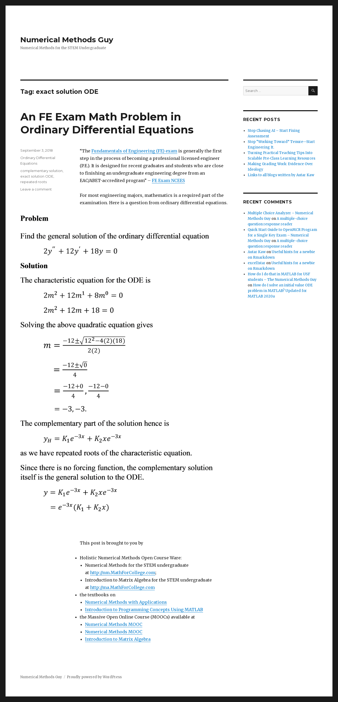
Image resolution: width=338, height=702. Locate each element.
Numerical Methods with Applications (126, 602)
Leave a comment (36, 189)
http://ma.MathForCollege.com (122, 587)
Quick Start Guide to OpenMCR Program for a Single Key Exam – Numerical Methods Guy (282, 235)
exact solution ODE (36, 176)
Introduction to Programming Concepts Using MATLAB (144, 609)
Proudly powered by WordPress (94, 677)
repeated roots (33, 182)
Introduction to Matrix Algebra (118, 639)
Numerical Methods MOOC (113, 624)
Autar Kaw (257, 252)
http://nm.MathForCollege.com (122, 572)
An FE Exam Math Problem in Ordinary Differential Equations (107, 123)
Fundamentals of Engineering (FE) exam (134, 151)
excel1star (256, 263)
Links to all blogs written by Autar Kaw (281, 175)
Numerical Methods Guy (66, 39)
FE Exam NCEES (168, 180)
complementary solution (41, 171)
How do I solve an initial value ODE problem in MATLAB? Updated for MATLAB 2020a (280, 291)
